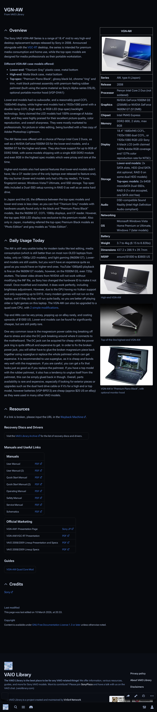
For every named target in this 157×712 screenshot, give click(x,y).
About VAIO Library (141, 680)
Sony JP (66, 529)
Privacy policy (138, 673)
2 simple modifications (44, 307)
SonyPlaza (87, 684)
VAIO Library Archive (26, 436)
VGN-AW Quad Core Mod (20, 569)
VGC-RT (32, 47)
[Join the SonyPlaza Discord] (31, 707)
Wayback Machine (71, 417)
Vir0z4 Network (72, 699)
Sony (7, 592)
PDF (37, 463)
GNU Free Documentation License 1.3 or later (56, 624)
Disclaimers (137, 686)
